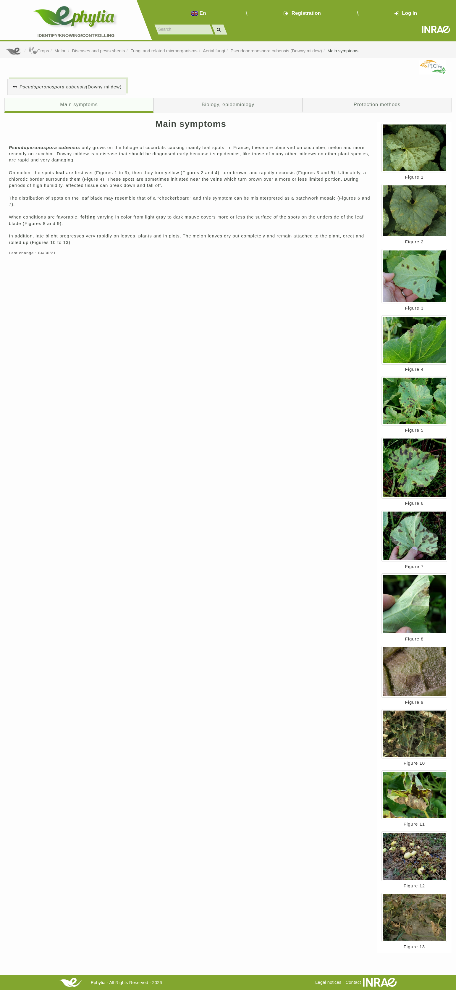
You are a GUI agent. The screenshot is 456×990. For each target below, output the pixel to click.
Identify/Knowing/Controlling (76, 35)
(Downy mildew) (71, 87)
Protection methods (377, 104)
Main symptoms (342, 50)
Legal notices (328, 982)
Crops (38, 50)
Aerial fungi (214, 50)
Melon (60, 50)
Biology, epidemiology (228, 104)
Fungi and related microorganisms (164, 50)
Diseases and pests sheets (98, 50)
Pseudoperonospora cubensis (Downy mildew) (276, 50)
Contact (353, 982)
